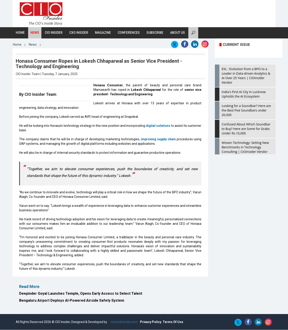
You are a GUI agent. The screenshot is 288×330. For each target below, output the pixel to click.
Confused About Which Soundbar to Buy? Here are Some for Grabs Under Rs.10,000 (246, 129)
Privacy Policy (150, 322)
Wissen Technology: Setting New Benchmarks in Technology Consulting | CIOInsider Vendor (245, 147)
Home (20, 33)
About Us (177, 33)
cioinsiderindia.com (124, 322)
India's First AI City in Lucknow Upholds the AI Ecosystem (244, 94)
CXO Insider (78, 33)
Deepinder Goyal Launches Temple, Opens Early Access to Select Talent (80, 293)
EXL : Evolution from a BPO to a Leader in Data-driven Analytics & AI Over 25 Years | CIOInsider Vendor (246, 76)
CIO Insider (54, 33)
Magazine (103, 33)
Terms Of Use (173, 322)
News (34, 33)
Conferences (129, 33)
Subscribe (154, 33)
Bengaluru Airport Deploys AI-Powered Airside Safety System (71, 300)
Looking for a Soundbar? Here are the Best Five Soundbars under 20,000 (246, 110)
